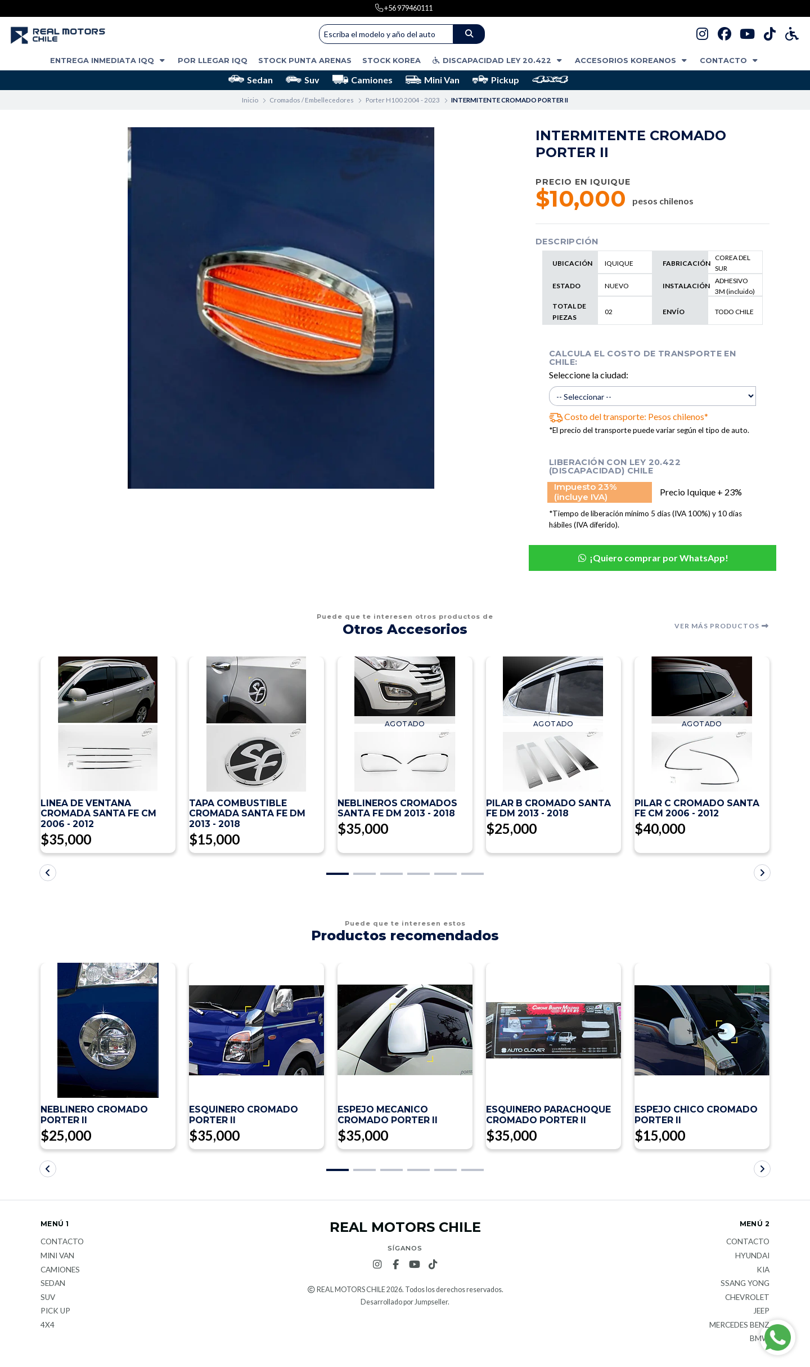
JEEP (761, 1313)
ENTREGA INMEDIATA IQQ (108, 60)
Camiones (362, 79)
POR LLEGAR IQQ (213, 60)
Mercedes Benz (739, 1327)
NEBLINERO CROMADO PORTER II (94, 1116)
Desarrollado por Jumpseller (404, 1303)
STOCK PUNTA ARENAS (305, 60)
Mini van (57, 1258)
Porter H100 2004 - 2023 (403, 100)
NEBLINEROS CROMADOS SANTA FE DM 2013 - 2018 (398, 809)
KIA (763, 1272)
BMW (760, 1341)
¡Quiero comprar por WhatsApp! (652, 557)
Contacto (730, 60)
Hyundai (752, 1258)
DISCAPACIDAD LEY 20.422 (497, 60)
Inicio (250, 100)
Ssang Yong (745, 1285)
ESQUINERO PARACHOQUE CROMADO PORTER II (548, 1116)
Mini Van (433, 79)
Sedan (250, 79)
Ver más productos (722, 626)
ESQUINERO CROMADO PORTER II (244, 1116)
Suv (303, 79)
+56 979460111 (408, 7)
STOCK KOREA (391, 60)
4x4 (47, 1327)
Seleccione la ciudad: (588, 374)
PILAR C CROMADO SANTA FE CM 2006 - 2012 (697, 809)
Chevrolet (747, 1299)
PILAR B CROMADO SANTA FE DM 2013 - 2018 (549, 809)
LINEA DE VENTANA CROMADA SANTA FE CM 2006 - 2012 (99, 814)
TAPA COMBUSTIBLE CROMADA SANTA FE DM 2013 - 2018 (248, 814)
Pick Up (55, 1313)
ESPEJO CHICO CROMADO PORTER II (696, 1116)
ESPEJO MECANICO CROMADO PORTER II (388, 1116)
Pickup (495, 79)
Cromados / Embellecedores (311, 100)
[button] (337, 875)
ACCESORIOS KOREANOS (632, 60)
